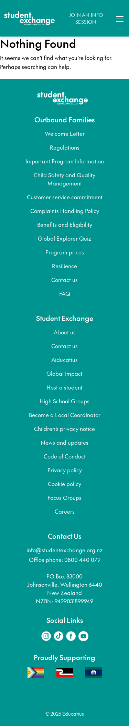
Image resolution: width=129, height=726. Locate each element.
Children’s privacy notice (64, 428)
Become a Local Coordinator (64, 415)
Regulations (64, 147)
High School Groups (64, 401)
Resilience (64, 266)
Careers (65, 511)
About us (65, 332)
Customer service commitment (65, 197)
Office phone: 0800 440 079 (64, 559)
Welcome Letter (65, 133)
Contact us (64, 279)
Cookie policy (64, 483)
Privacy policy (64, 470)
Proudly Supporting (64, 657)
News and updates (64, 442)
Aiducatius (64, 359)
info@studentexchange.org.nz (64, 550)
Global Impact (64, 373)
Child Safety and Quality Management (64, 179)
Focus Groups (64, 497)
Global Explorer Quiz (64, 238)
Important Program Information (64, 161)
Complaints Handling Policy (64, 210)
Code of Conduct (65, 456)
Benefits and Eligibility (64, 224)
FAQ (64, 293)
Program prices (64, 252)
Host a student (64, 387)
